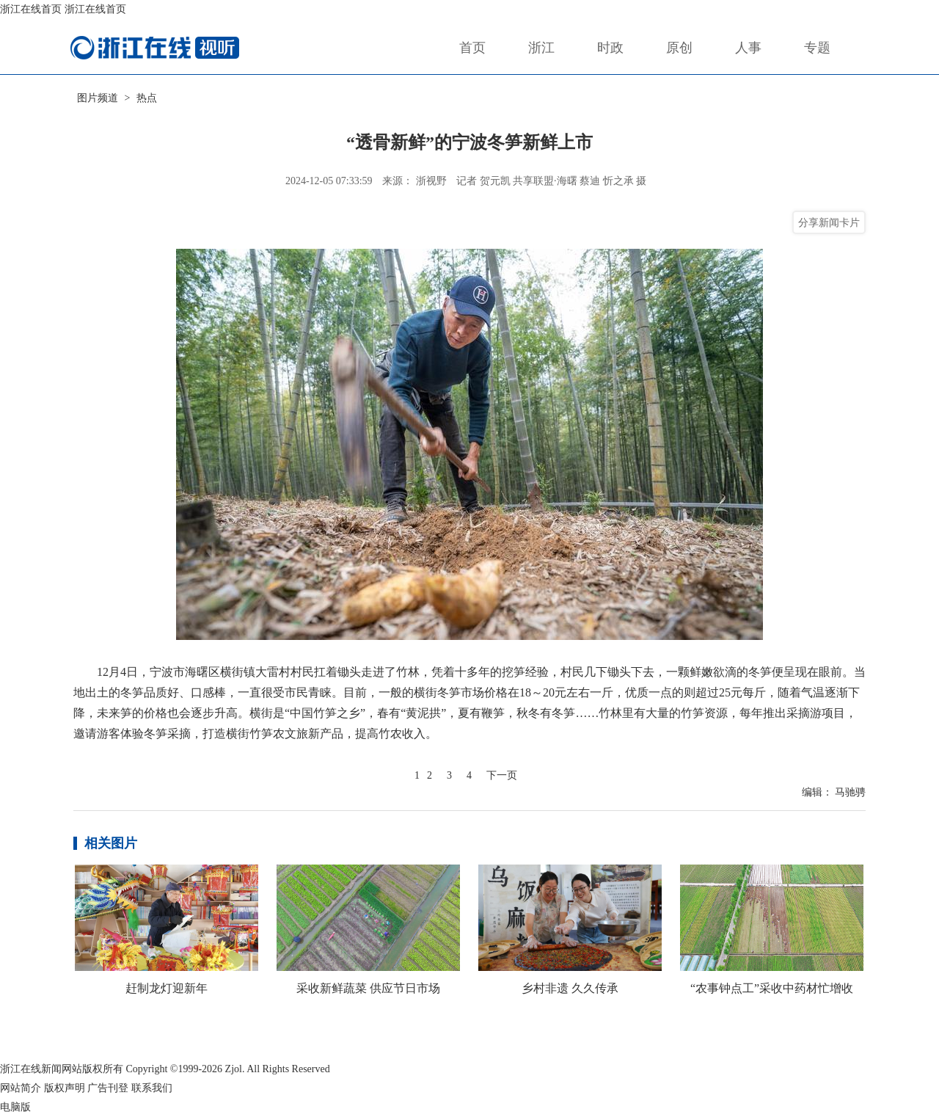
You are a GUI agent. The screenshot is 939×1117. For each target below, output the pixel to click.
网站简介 (20, 1088)
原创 (679, 47)
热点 (146, 97)
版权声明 (64, 1088)
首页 (472, 47)
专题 (817, 47)
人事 (748, 47)
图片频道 (97, 97)
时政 (610, 47)
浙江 (541, 47)
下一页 (501, 775)
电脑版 (15, 1107)
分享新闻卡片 (829, 222)
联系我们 (151, 1088)
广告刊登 (107, 1088)
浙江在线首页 (31, 9)
